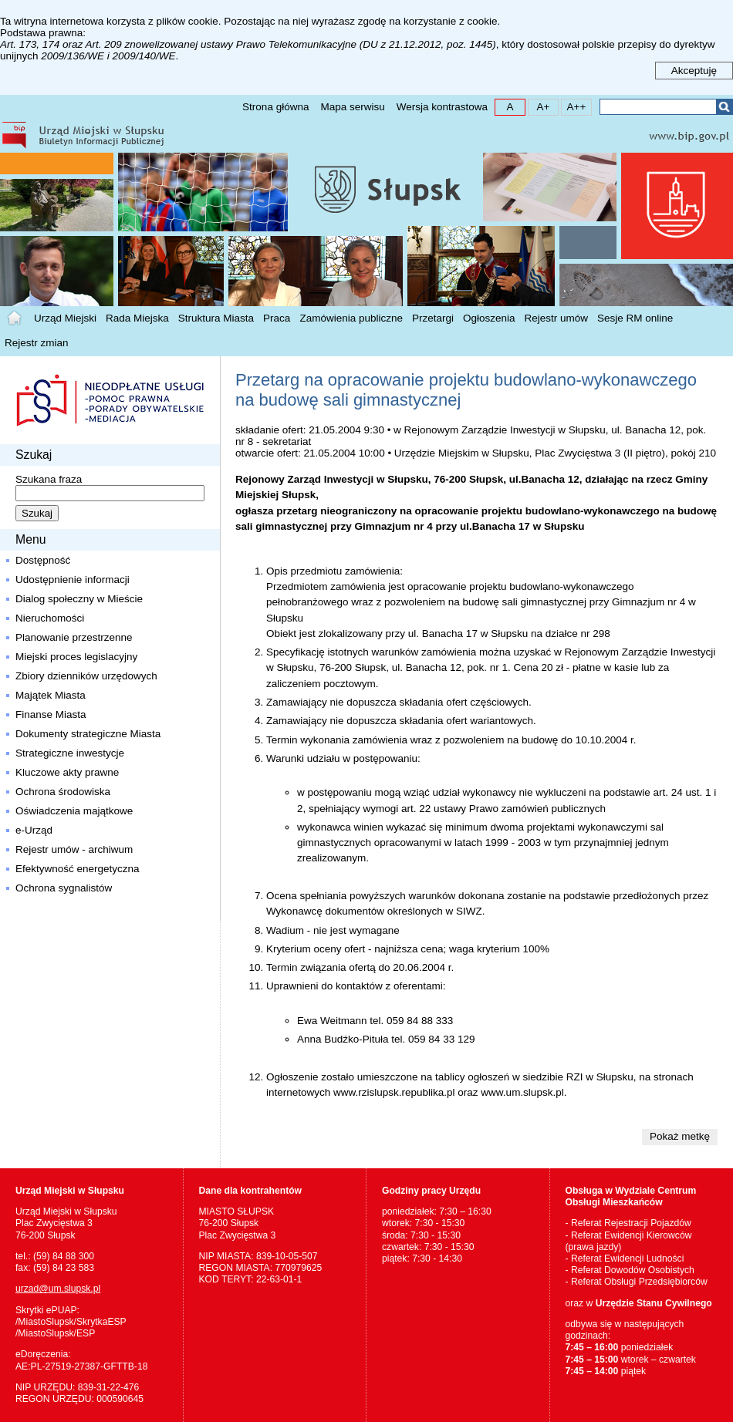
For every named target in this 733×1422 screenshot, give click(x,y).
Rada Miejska (137, 318)
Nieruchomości (49, 618)
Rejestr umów (557, 318)
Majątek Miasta (50, 695)
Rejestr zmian (37, 343)
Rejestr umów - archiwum (74, 849)
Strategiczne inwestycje (69, 753)
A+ (539, 106)
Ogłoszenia (489, 318)
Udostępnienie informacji (72, 579)
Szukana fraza (48, 479)
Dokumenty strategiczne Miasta (87, 734)
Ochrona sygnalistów (63, 888)
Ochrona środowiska (62, 791)
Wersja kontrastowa (442, 107)
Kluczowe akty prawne (67, 772)
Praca (276, 318)
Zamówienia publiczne (351, 318)
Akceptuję (694, 70)
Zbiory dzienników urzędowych (86, 676)
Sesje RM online (635, 318)
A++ (574, 106)
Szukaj (724, 106)
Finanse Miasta (50, 714)
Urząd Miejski (65, 318)
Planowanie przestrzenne (74, 637)
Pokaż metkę (680, 1136)
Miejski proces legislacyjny (76, 656)
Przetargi (433, 318)
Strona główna (275, 107)
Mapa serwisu (352, 107)
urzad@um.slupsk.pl (57, 1288)
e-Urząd (33, 830)
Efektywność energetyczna (77, 868)
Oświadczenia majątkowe (74, 811)
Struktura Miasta (216, 318)
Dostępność (42, 560)
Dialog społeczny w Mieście (79, 599)
